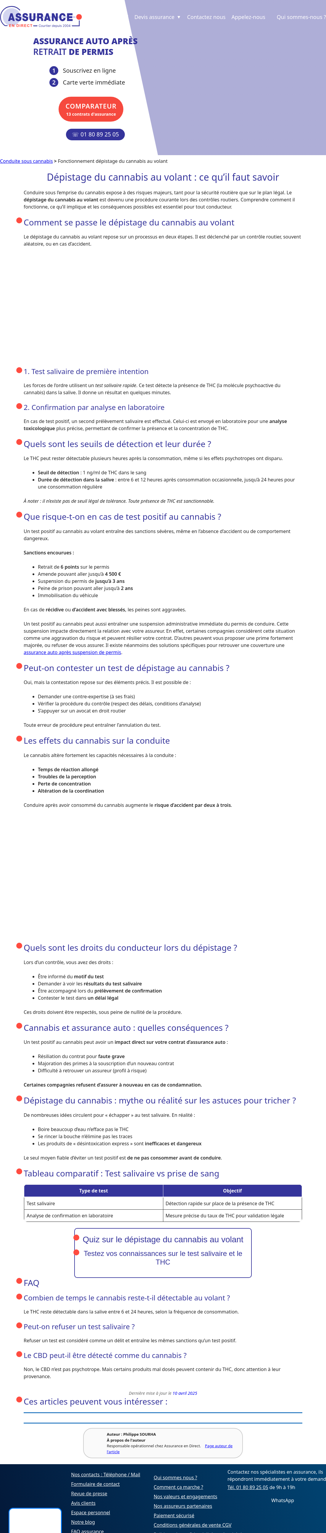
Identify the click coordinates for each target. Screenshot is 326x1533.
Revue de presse (89, 1493)
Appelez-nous (248, 16)
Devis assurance (158, 17)
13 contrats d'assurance (89, 109)
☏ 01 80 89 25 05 (95, 134)
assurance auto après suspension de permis (72, 652)
